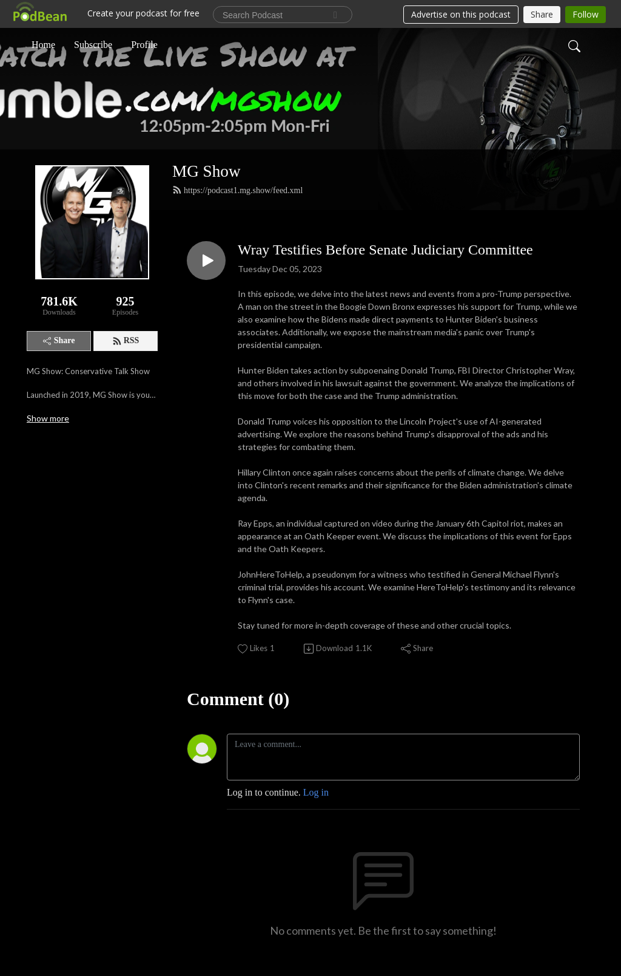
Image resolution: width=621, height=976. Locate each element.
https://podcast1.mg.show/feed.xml (237, 190)
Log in (316, 792)
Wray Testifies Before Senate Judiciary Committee (385, 250)
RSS (125, 341)
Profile (144, 44)
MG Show (206, 171)
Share (59, 340)
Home (43, 44)
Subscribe (93, 44)
